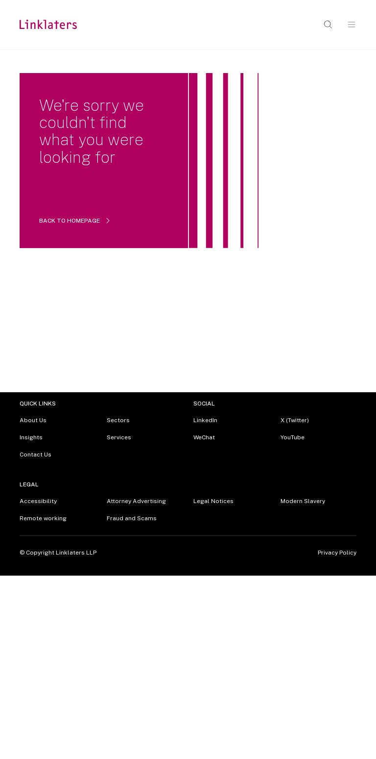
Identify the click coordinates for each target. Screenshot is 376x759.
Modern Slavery (303, 501)
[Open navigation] (351, 24)
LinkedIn (205, 420)
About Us (33, 420)
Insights (31, 437)
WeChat (204, 437)
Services (119, 437)
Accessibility (38, 501)
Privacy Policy (337, 553)
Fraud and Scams (132, 518)
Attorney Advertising (136, 501)
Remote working (43, 518)
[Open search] (328, 24)
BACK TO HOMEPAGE (75, 221)
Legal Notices (213, 501)
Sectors (118, 420)
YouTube (293, 437)
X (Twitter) (295, 420)
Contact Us (35, 454)
